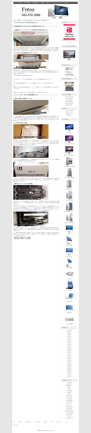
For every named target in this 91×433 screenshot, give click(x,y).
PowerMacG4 (69, 408)
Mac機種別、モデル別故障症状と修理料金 (24, 20)
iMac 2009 (69, 384)
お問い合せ (66, 2)
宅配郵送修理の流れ (69, 101)
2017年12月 (69, 329)
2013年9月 (69, 370)
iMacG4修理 (69, 390)
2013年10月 (69, 368)
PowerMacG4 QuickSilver (69, 411)
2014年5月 (69, 357)
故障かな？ (48, 2)
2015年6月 (69, 341)
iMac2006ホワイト (69, 385)
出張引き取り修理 (69, 417)
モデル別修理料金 (27, 2)
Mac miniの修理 (69, 395)
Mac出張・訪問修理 (69, 103)
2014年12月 (69, 345)
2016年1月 (69, 336)
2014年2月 (69, 362)
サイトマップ (69, 115)
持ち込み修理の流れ (69, 98)
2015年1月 (69, 344)
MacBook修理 (69, 401)
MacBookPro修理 (69, 400)
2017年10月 (69, 331)
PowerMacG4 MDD (69, 409)
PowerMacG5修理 (69, 413)
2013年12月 (69, 365)
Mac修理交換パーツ (69, 113)
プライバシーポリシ (69, 112)
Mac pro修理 (69, 398)
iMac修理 (42, 2)
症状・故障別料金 (35, 2)
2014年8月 (69, 352)
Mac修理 (20, 2)
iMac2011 (69, 387)
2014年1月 (69, 363)
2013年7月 (69, 373)
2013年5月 (69, 376)
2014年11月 (69, 347)
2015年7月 (69, 339)
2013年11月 (69, 366)
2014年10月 (69, 349)
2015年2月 (69, 342)
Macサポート (54, 2)
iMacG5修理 (69, 392)
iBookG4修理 (69, 382)
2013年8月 (69, 371)
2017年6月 (69, 333)
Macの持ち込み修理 (69, 96)
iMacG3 (69, 388)
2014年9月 (69, 350)
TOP (15, 2)
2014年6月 (69, 355)
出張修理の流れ (69, 104)
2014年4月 (69, 358)
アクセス (60, 2)
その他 (69, 416)
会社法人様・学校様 (69, 110)
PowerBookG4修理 (69, 406)
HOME (14, 20)
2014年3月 (69, 360)
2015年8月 (69, 337)
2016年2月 (69, 334)
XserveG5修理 (69, 414)
